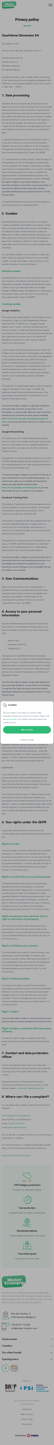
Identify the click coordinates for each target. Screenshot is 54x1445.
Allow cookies (27, 729)
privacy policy (12, 719)
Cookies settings (27, 740)
